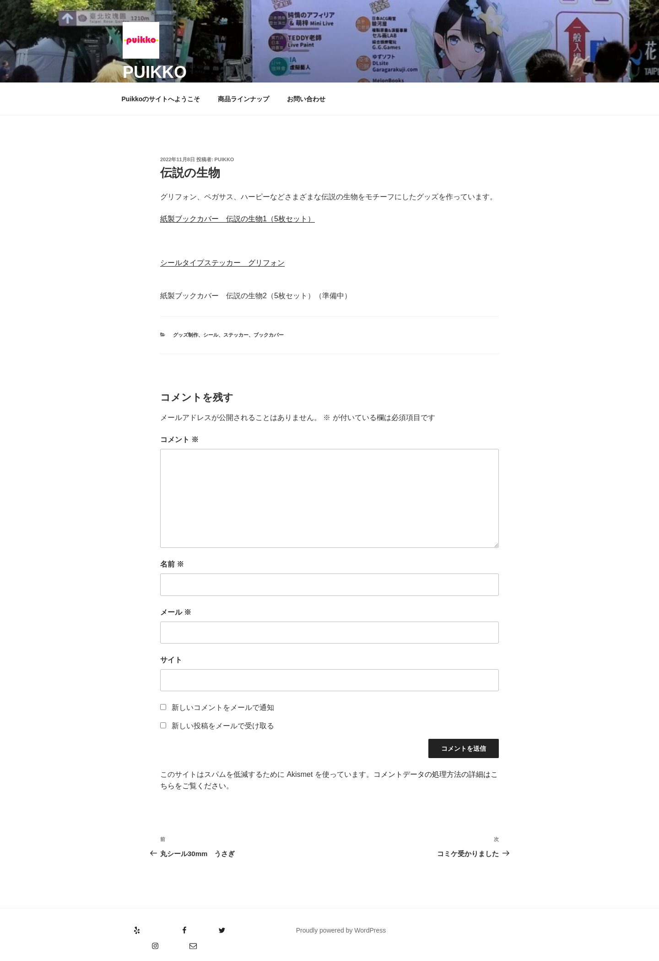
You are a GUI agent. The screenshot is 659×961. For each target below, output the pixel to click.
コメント (179, 439)
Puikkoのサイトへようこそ (161, 99)
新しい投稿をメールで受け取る (223, 726)
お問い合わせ (306, 99)
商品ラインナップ (243, 99)
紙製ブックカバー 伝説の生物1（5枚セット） (237, 219)
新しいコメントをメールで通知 (223, 707)
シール (210, 335)
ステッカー (235, 335)
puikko (155, 72)
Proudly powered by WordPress (341, 930)
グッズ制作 (185, 335)
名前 (172, 564)
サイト (171, 660)
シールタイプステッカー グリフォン (222, 263)
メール (175, 612)
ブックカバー (269, 335)
